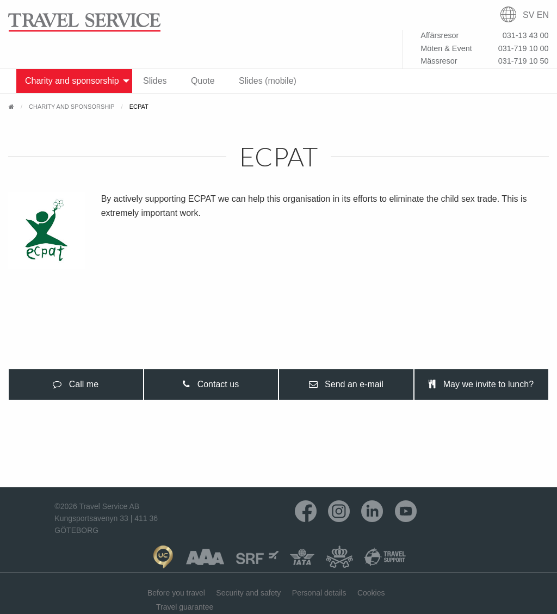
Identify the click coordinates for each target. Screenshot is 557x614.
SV (528, 15)
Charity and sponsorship (72, 106)
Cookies (371, 592)
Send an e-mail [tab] (346, 384)
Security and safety (248, 592)
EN (543, 15)
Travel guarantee (184, 607)
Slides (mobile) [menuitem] (267, 80)
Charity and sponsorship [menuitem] (72, 80)
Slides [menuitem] (155, 80)
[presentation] (76, 384)
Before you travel (176, 592)
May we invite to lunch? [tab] (481, 384)
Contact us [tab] (211, 384)
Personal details (319, 592)
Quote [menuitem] (203, 80)
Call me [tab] (75, 384)
